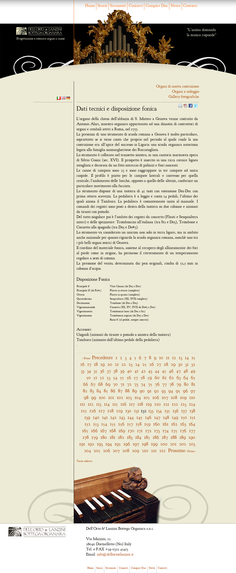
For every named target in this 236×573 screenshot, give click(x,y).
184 (138, 437)
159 (147, 424)
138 (192, 411)
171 (140, 430)
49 (193, 371)
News (175, 5)
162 (174, 424)
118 (140, 404)
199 (154, 444)
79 (179, 384)
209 (135, 450)
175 (174, 430)
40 (129, 371)
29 (173, 364)
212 (162, 450)
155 (113, 424)
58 (143, 377)
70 (115, 384)
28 (166, 364)
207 (116, 450)
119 (149, 404)
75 (150, 384)
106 (155, 397)
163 (183, 424)
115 (115, 404)
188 (174, 437)
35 (95, 371)
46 (171, 371)
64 (185, 377)
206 (106, 450)
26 (151, 364)
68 (100, 384)
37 (109, 371)
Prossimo (176, 450)
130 (128, 411)
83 (92, 391)
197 (136, 444)
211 (154, 450)
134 (159, 411)
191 (82, 444)
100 (102, 397)
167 (103, 430)
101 (111, 397)
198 (145, 444)
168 (112, 430)
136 (175, 411)
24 (137, 364)
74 (143, 384)
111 (82, 404)
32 (193, 364)
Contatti (190, 5)
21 (117, 364)
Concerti (136, 5)
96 (185, 391)
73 (136, 384)
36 (102, 371)
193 (100, 444)
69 (107, 384)
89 (134, 391)
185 (147, 437)
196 (126, 444)
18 (96, 364)
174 (165, 430)
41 (136, 371)
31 (187, 364)
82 (85, 391)
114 (107, 404)
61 (164, 377)
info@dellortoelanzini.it (115, 554)
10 (161, 357)
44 (157, 371)
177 (192, 430)
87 (120, 391)
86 (113, 391)
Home (90, 5)
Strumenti (118, 5)
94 (170, 391)
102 (120, 397)
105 (147, 397)
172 (148, 430)
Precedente (102, 357)
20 (109, 364)
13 (180, 357)
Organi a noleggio (185, 91)
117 (132, 404)
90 (142, 391)
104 (137, 397)
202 (182, 444)
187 (165, 437)
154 (104, 424)
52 (102, 377)
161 (165, 424)
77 (164, 384)
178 (86, 437)
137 (184, 411)
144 (131, 417)
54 (115, 377)
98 (86, 397)
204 (87, 450)
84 (99, 391)
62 (171, 377)
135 (167, 411)
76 (157, 384)
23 (131, 364)
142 (113, 417)
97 (193, 391)
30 (180, 364)
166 (94, 430)
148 (166, 417)
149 (175, 417)
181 (112, 437)
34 (89, 371)
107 (165, 397)
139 (87, 417)
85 (106, 391)
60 (157, 377)
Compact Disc (157, 5)
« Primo (86, 358)
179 (94, 437)
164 (192, 424)
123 (183, 404)
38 (116, 371)
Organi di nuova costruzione (177, 86)
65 (193, 377)
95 (178, 391)
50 (88, 377)
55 (122, 377)
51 (95, 377)
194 (108, 444)
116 (123, 404)
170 (131, 430)
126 (92, 411)
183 (130, 437)
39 (122, 371)
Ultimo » (191, 451)
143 (122, 417)
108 (174, 397)
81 (193, 384)
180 (104, 437)
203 (192, 444)
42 (143, 371)
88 (127, 391)
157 (130, 424)
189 (182, 437)
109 (183, 397)
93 (164, 391)
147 (157, 417)
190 (192, 437)
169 (121, 430)
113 (98, 404)
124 (192, 404)
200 (163, 444)
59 (150, 377)
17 (89, 364)
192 (91, 444)
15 (193, 357)
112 (90, 404)
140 (96, 417)
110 (192, 397)
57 (136, 377)
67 (93, 384)
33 (82, 371)
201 (173, 444)
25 (144, 364)
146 (148, 417)
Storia (102, 5)
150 (184, 417)
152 (87, 424)
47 (178, 371)
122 (175, 404)
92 (156, 391)
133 (150, 411)
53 (108, 377)
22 (123, 364)
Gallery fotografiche (184, 96)
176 (183, 430)
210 (145, 450)
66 (85, 384)
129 (119, 411)
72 (129, 384)
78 (171, 384)
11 (167, 357)
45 (164, 371)
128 (110, 411)
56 (129, 377)
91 (149, 391)
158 (139, 424)
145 (139, 417)
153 (96, 424)
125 (84, 411)
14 (187, 357)
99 (93, 397)
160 (156, 424)
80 (186, 384)
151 (192, 417)
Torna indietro (84, 461)
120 (157, 404)
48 (185, 371)
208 (125, 450)
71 (122, 384)
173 (157, 430)
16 (82, 364)
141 (105, 417)
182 (121, 437)
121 (166, 404)
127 (102, 411)
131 (136, 411)
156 (121, 424)
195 (118, 444)
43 (150, 371)
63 (179, 377)
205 (97, 450)
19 (103, 364)
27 (159, 364)
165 (85, 430)
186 (156, 437)
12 (174, 357)
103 (129, 397)
